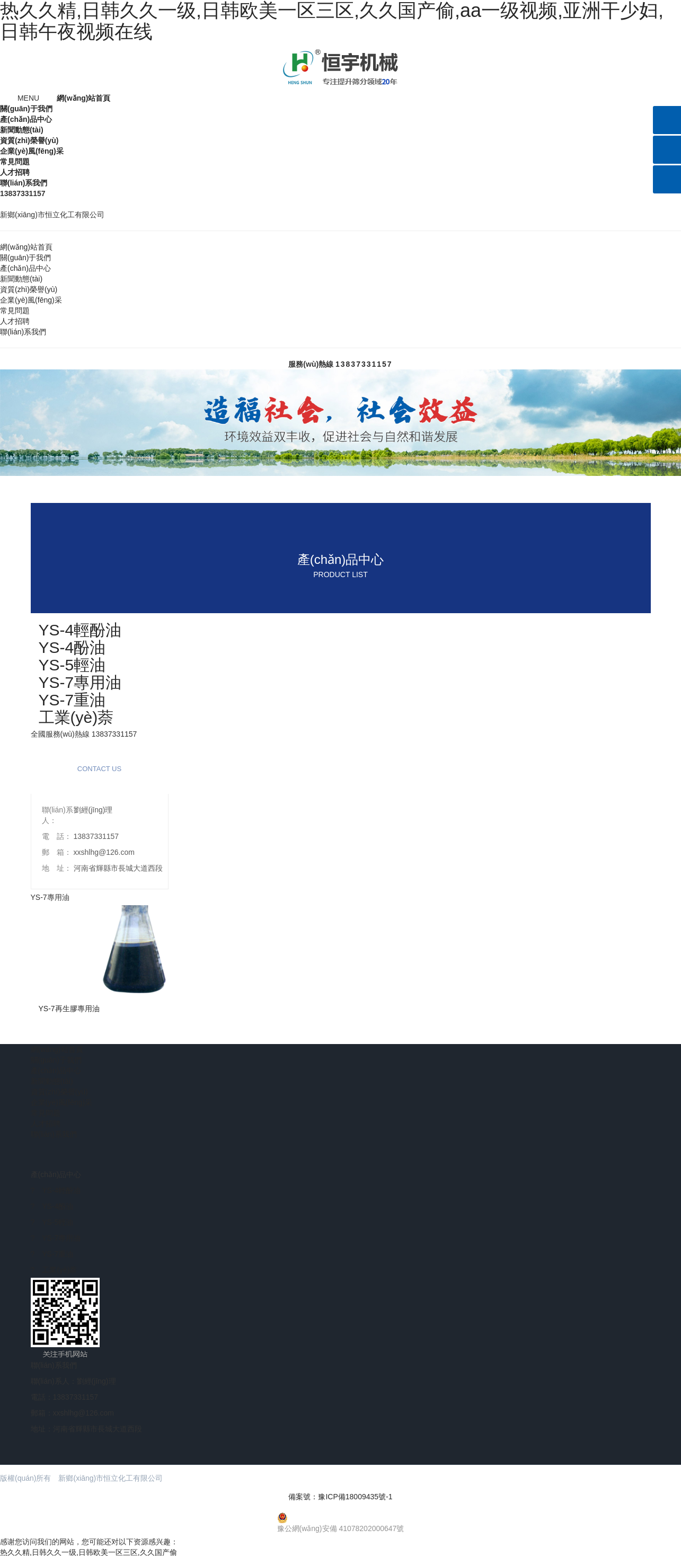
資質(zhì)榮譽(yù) (29, 139)
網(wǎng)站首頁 (83, 96)
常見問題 (15, 160)
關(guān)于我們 (26, 107)
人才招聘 (15, 170)
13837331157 (364, 362)
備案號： (340, 1495)
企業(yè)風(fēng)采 (32, 149)
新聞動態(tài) (21, 128)
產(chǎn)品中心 (26, 117)
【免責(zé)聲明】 (200, 1476)
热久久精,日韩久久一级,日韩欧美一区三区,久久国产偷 (88, 1550)
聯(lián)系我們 (23, 181)
